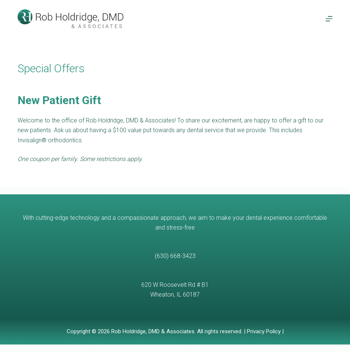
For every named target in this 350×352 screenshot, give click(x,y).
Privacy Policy (264, 331)
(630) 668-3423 (175, 256)
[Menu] (329, 18)
